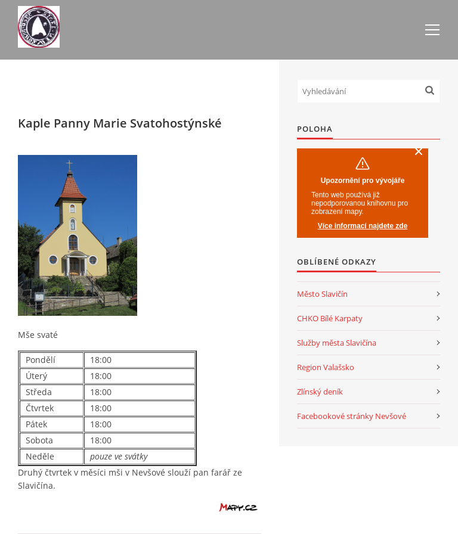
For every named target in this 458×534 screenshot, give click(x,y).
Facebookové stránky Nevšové (351, 416)
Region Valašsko (325, 367)
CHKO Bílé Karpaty (330, 318)
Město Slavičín (322, 293)
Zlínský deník (320, 391)
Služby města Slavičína (336, 342)
